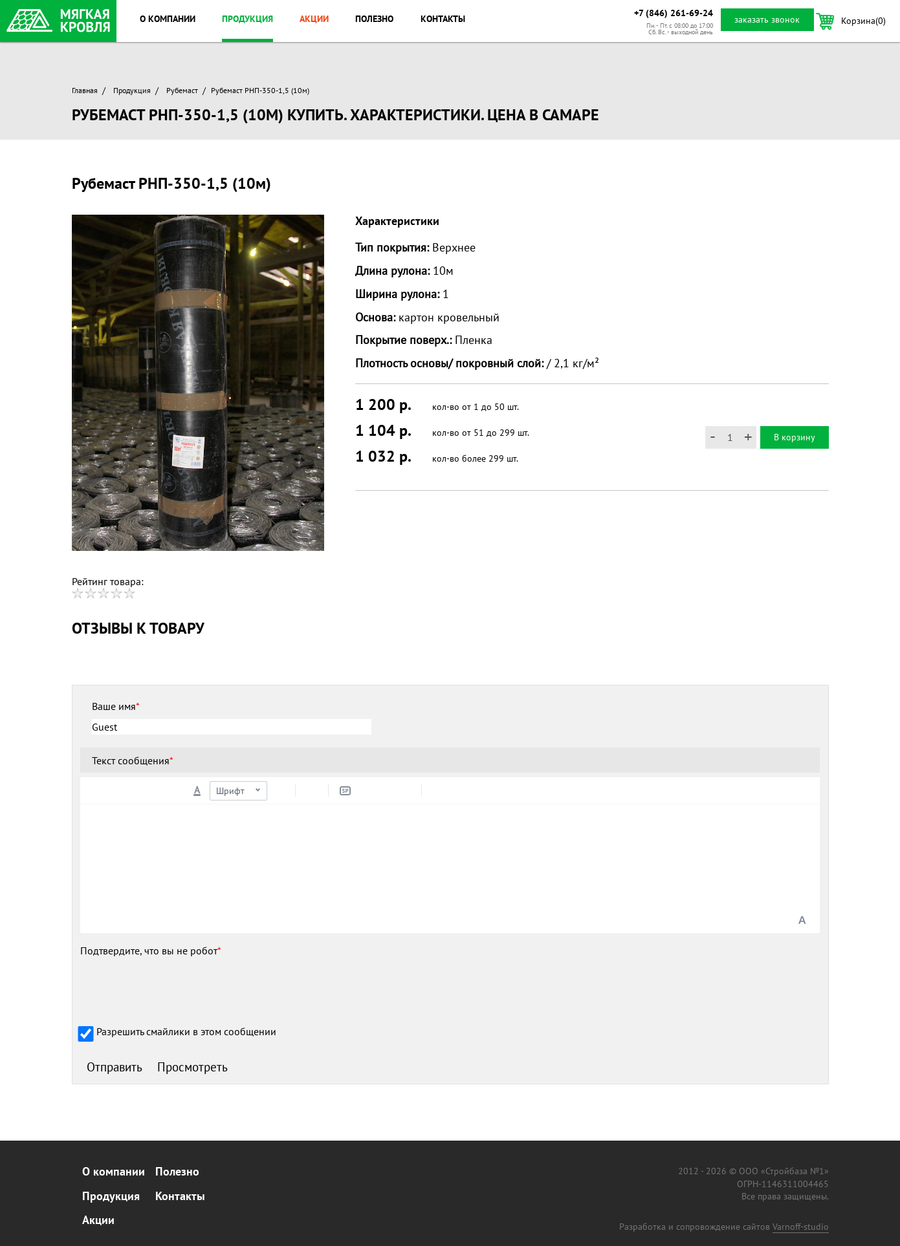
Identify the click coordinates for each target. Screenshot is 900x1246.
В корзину (794, 437)
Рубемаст (182, 90)
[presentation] (178, 988)
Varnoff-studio (801, 1226)
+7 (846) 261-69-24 (673, 13)
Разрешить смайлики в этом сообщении (186, 1031)
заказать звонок (767, 19)
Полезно (374, 19)
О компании (167, 19)
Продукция (247, 19)
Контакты (443, 19)
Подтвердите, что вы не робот (150, 950)
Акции (314, 19)
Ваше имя (116, 706)
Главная (85, 90)
